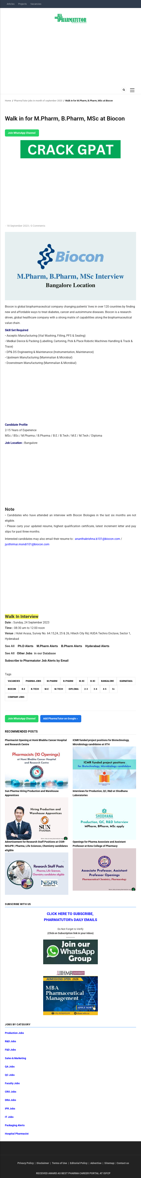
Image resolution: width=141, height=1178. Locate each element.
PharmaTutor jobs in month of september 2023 (38, 100)
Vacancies (35, 4)
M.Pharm (52, 681)
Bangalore (107, 681)
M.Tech (58, 689)
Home (8, 100)
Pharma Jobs (33, 681)
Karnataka (126, 681)
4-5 (104, 689)
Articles (11, 4)
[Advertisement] (70, 54)
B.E (23, 689)
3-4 (95, 689)
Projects (22, 4)
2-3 (86, 689)
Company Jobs (16, 697)
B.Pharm (68, 681)
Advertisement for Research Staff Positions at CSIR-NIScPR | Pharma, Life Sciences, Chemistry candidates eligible (36, 846)
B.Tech (35, 689)
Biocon (12, 689)
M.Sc (82, 681)
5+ (113, 689)
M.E (47, 689)
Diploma (74, 689)
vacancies (14, 681)
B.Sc (92, 681)
